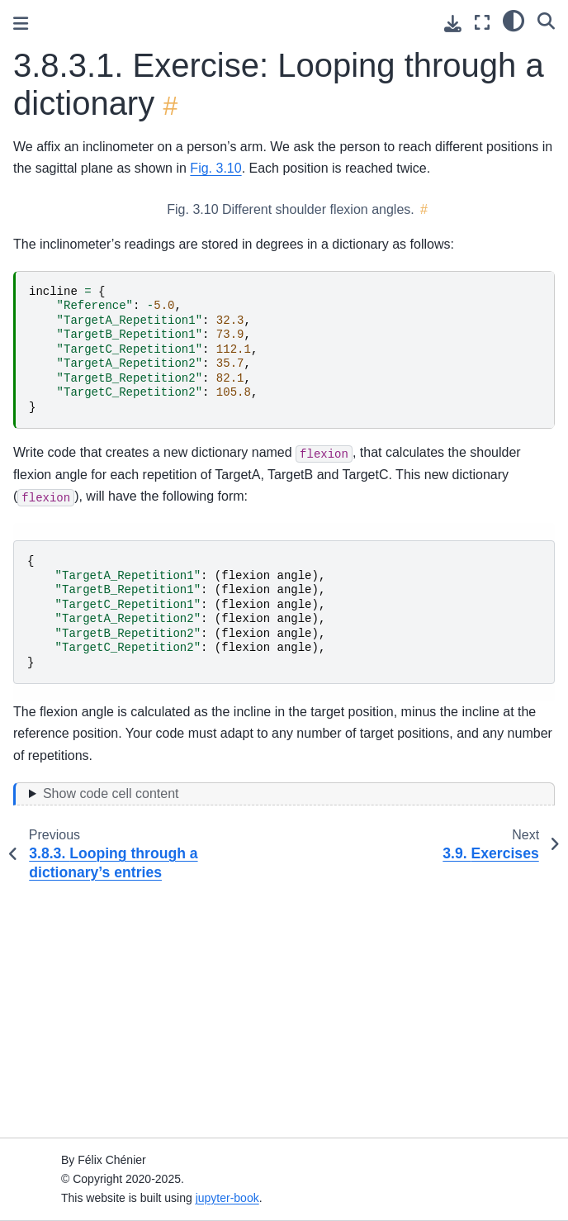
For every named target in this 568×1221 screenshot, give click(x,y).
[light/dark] (513, 21)
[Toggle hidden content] (284, 793)
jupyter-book (227, 1197)
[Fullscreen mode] (482, 23)
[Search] (546, 21)
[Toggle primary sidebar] (21, 24)
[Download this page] (453, 23)
